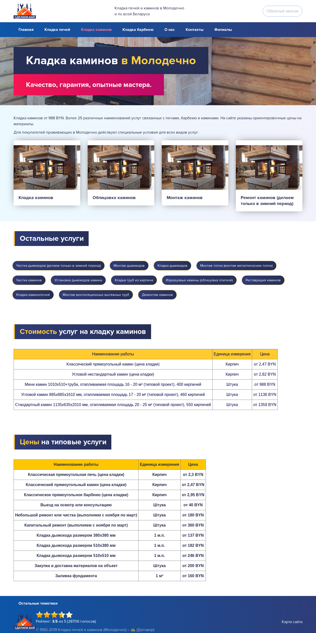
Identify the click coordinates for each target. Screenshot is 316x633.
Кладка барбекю (138, 29)
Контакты (194, 29)
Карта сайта (292, 621)
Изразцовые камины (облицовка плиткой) (199, 280)
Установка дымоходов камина (78, 280)
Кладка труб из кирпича (134, 280)
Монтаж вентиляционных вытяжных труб (96, 295)
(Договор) (145, 629)
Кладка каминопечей (33, 295)
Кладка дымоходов (172, 266)
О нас (169, 29)
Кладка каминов (96, 29)
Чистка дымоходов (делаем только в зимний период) (58, 266)
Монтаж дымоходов (129, 266)
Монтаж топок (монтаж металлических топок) (236, 266)
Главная (26, 29)
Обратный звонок (282, 11)
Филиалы (223, 29)
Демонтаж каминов (157, 295)
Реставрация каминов (263, 280)
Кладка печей (57, 29)
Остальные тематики (38, 603)
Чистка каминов (29, 280)
